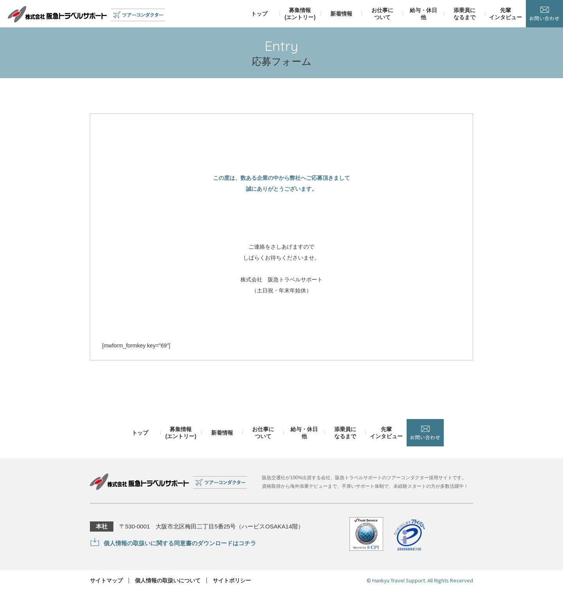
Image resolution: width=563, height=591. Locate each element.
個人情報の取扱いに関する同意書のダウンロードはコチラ (180, 543)
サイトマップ (106, 580)
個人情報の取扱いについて (168, 580)
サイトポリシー (232, 580)
